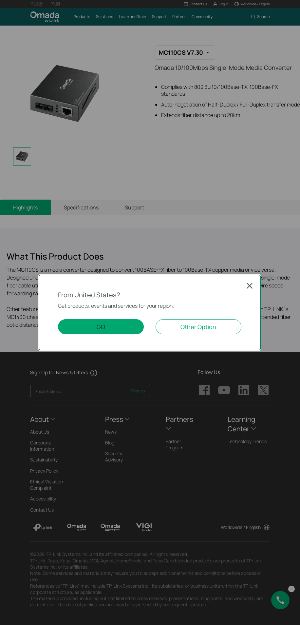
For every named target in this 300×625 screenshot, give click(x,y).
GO (101, 327)
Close (249, 286)
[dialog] (150, 312)
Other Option (198, 327)
